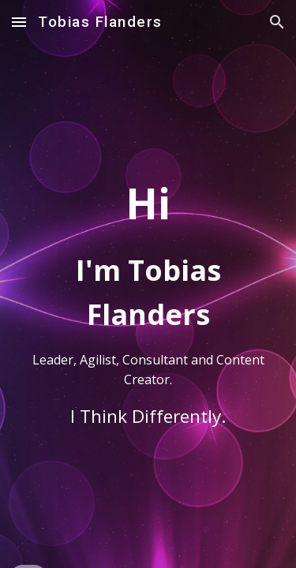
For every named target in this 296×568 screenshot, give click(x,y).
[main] (148, 284)
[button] (19, 21)
